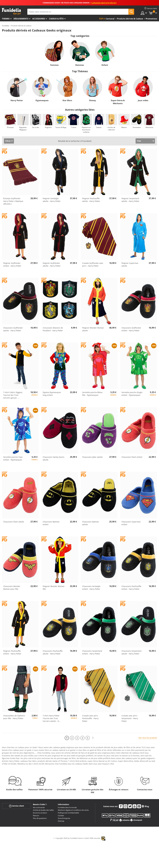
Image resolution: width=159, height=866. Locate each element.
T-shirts (73, 127)
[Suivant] (93, 738)
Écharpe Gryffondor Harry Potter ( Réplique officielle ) (13, 201)
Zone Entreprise (64, 818)
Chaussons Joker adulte (92, 457)
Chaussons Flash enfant (131, 457)
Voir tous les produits (147, 738)
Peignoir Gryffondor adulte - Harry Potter (52, 264)
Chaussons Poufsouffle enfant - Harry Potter (131, 587)
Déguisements (21, 18)
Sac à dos (35, 127)
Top (101, 18)
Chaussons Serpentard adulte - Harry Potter (131, 652)
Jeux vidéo (143, 100)
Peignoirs (48, 127)
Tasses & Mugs (60, 127)
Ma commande (39, 807)
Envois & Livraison (40, 813)
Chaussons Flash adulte (13, 521)
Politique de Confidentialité (68, 813)
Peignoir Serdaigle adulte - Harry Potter (52, 199)
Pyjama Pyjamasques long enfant (52, 393)
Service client (16, 805)
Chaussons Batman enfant (51, 523)
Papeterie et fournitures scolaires (86, 129)
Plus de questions (40, 818)
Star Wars (67, 100)
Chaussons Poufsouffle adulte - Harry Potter (53, 652)
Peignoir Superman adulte (129, 264)
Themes (6, 18)
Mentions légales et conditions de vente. (73, 810)
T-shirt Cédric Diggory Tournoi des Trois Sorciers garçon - (12, 395)
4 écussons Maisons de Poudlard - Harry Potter (53, 329)
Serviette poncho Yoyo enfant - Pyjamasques (13, 458)
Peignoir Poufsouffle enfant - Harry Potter (12, 652)
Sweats (98, 127)
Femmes (54, 65)
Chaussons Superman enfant (131, 523)
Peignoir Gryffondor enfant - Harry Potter (12, 264)
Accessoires (38, 18)
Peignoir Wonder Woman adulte (93, 329)
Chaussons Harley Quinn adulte (53, 458)
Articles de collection (111, 128)
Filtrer (8, 141)
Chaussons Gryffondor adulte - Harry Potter (13, 329)
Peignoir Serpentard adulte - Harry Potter (130, 199)
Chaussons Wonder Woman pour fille (11, 587)
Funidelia (5, 25)
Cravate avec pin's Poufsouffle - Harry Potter (90, 718)
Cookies (61, 815)
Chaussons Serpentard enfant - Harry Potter (92, 652)
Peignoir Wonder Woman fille (53, 587)
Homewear (137, 127)
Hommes (79, 65)
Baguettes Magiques (23, 128)
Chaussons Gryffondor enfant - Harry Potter (131, 329)
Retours (36, 815)
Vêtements (149, 127)
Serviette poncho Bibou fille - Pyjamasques (92, 393)
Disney (92, 100)
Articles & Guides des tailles (43, 810)
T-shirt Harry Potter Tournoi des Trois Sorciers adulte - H (51, 718)
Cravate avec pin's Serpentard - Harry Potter (129, 718)
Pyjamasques (42, 100)
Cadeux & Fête (56, 18)
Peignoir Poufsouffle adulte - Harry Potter (91, 199)
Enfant (105, 65)
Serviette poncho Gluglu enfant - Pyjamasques (131, 393)
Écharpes (10, 127)
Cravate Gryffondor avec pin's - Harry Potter (92, 264)
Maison (124, 127)
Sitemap (61, 821)
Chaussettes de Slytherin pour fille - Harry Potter (14, 717)
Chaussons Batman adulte (90, 523)
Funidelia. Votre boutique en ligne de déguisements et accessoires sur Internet (11, 11)
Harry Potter (17, 100)
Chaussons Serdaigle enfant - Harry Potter (91, 587)
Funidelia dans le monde (67, 807)
